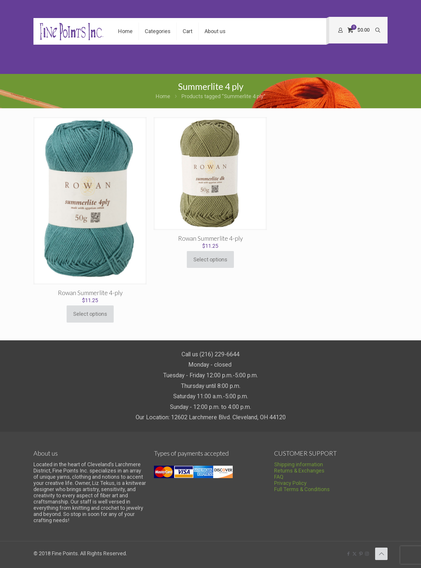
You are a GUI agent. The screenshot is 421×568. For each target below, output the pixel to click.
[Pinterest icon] (361, 553)
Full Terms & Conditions (302, 489)
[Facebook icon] (348, 553)
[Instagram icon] (367, 553)
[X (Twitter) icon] (354, 553)
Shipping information (298, 464)
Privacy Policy (290, 483)
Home (163, 96)
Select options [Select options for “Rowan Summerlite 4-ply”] (90, 314)
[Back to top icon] (381, 554)
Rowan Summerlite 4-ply (90, 292)
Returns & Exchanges (299, 470)
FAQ (278, 477)
